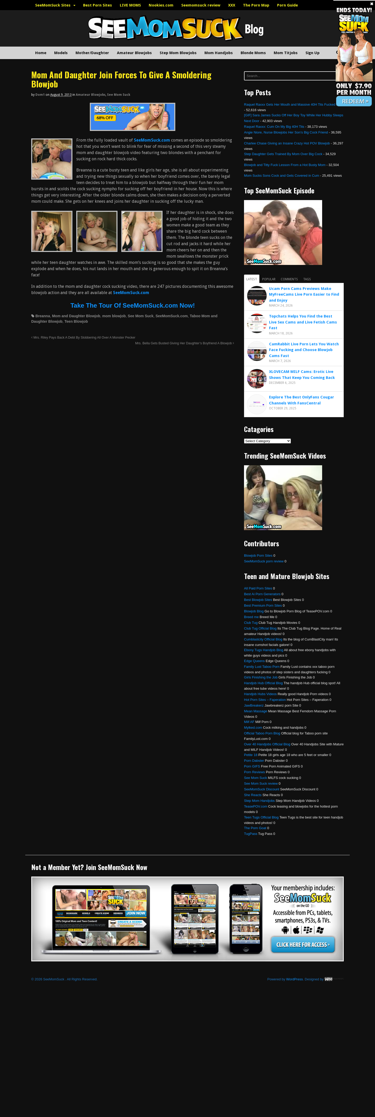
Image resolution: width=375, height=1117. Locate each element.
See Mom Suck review (261, 783)
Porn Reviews (254, 772)
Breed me (251, 617)
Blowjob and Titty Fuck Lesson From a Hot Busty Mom (285, 165)
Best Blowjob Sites (258, 600)
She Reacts (252, 795)
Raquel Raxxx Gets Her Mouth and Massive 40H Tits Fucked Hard (293, 104)
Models (61, 52)
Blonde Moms (253, 52)
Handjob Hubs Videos (260, 694)
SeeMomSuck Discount (261, 789)
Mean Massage (255, 711)
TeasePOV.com (255, 806)
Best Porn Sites (97, 5)
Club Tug (251, 623)
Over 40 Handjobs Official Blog (267, 744)
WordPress (294, 979)
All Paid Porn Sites (258, 588)
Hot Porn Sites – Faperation (265, 700)
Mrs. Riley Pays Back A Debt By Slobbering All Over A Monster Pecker (83, 337)
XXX (231, 5)
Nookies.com (161, 5)
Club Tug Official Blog (260, 628)
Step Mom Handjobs (259, 801)
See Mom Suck (118, 95)
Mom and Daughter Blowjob (76, 316)
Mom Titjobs (286, 52)
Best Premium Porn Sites (263, 605)
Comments (289, 279)
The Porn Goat (255, 828)
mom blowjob (114, 316)
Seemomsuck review (200, 5)
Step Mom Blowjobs (178, 52)
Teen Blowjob (76, 321)
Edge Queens (254, 661)
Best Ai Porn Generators (262, 594)
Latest (251, 279)
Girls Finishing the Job (261, 677)
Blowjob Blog (254, 611)
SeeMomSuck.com (171, 316)
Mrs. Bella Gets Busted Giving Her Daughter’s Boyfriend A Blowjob (184, 343)
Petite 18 (250, 755)
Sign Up (312, 52)
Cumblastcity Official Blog (263, 639)
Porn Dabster (254, 761)
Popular (269, 279)
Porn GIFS (252, 766)
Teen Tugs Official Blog (261, 817)
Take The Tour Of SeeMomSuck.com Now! (132, 305)
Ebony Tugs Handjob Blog (263, 650)
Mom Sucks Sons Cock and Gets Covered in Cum (281, 175)
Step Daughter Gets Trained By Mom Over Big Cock (283, 154)
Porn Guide (287, 5)
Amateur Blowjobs (134, 52)
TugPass (250, 834)
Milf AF (249, 722)
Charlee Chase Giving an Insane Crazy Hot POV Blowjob (287, 143)
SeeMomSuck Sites (53, 5)
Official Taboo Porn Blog (262, 733)
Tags (307, 279)
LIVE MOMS (130, 5)
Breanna (42, 316)
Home (40, 52)
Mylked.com (253, 727)
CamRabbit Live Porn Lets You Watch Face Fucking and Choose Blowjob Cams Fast (304, 350)
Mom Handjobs (218, 52)
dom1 (40, 95)
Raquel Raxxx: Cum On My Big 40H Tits (274, 127)
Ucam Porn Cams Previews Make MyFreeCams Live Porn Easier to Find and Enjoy (304, 294)
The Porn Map (256, 5)
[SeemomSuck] (132, 127)
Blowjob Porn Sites (258, 555)
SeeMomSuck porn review (264, 561)
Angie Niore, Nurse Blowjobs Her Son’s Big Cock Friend (286, 132)
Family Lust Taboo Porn (261, 667)
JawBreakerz (254, 705)
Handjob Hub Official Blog (263, 683)
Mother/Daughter (92, 52)
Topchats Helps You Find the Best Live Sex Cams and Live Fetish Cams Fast (303, 322)
